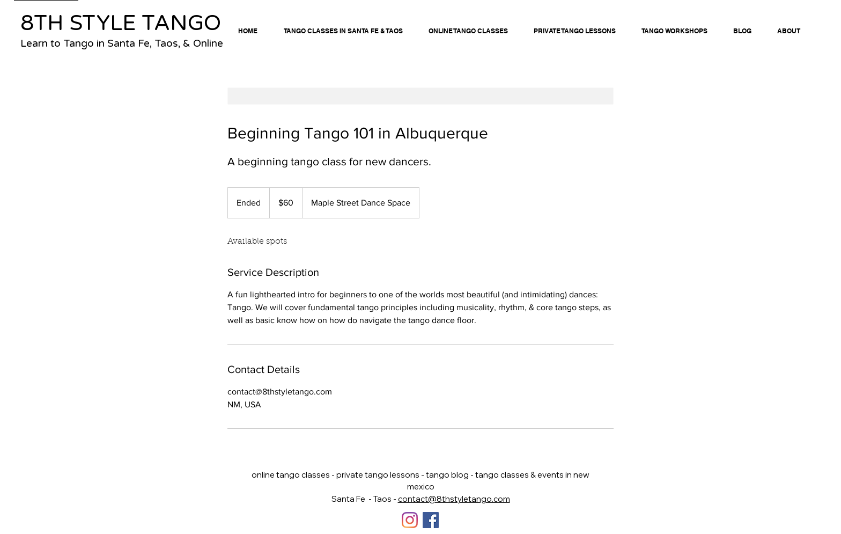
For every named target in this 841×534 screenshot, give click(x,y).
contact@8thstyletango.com (454, 499)
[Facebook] (431, 520)
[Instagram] (410, 520)
